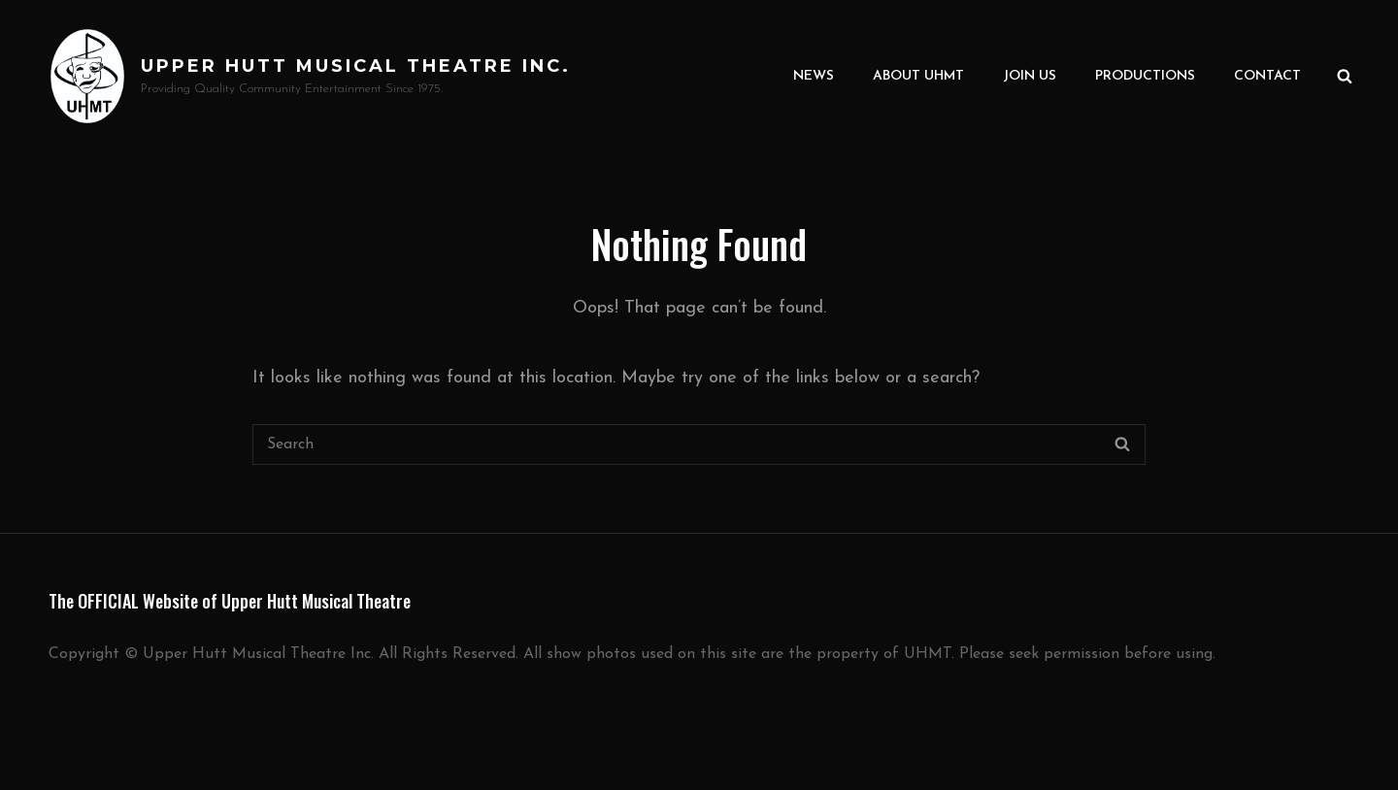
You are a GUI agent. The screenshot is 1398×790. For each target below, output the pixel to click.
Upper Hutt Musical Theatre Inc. (356, 66)
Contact (1267, 76)
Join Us (1029, 76)
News (813, 76)
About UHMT (918, 76)
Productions (1145, 76)
